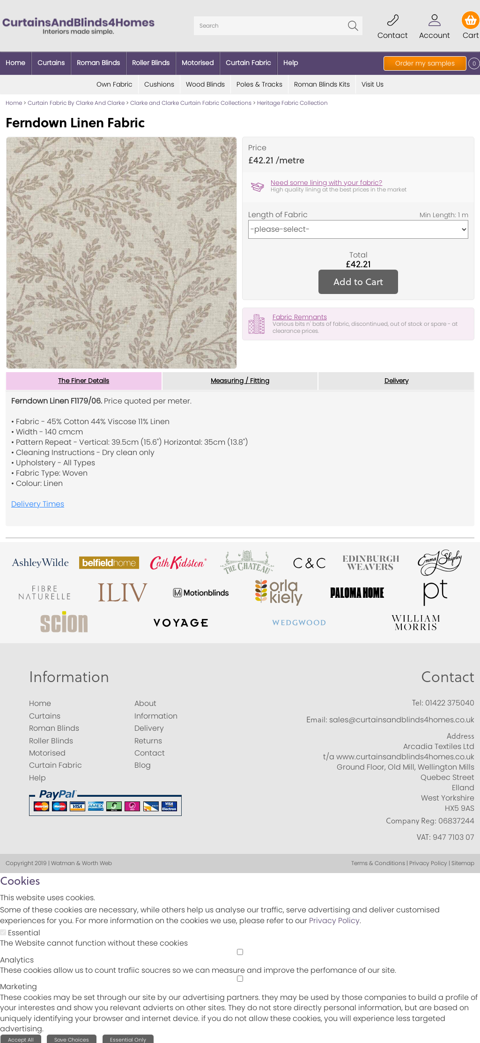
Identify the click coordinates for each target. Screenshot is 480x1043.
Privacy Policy (334, 917)
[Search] (278, 24)
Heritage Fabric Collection (292, 100)
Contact (447, 673)
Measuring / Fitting (240, 378)
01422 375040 (449, 700)
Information (69, 673)
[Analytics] (240, 949)
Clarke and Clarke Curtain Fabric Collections (190, 100)
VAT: (424, 834)
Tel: (417, 700)
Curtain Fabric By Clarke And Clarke (76, 100)
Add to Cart (358, 278)
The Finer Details (84, 378)
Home (14, 100)
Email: (316, 717)
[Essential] (3, 929)
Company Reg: (411, 817)
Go (353, 24)
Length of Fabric (278, 211)
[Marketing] (240, 976)
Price (257, 145)
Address (460, 733)
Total (358, 252)
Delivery (396, 378)
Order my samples (425, 63)
